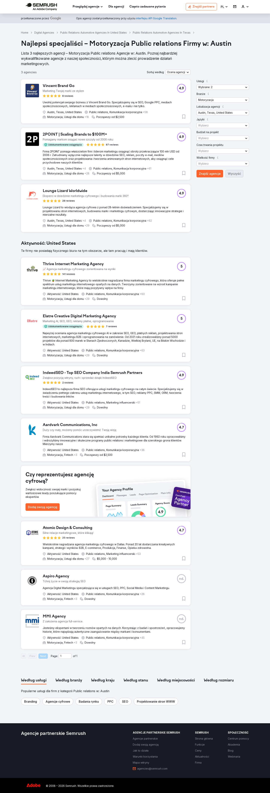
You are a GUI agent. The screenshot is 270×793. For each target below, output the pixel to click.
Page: (54, 656)
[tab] (33, 680)
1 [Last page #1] (76, 656)
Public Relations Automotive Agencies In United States (93, 32)
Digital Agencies (44, 32)
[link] (116, 7)
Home (24, 32)
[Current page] (65, 656)
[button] (224, 7)
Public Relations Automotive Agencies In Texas (161, 32)
